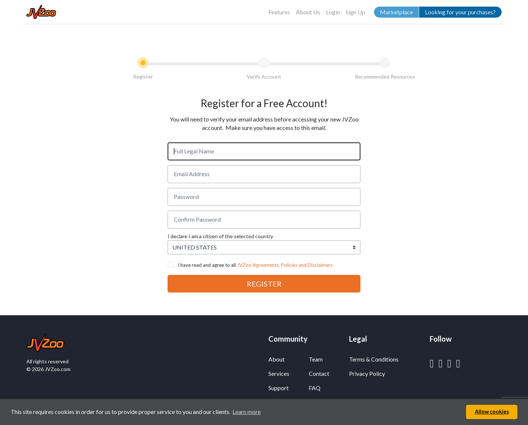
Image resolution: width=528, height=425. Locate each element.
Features (279, 11)
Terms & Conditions (374, 359)
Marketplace (396, 11)
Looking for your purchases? (460, 11)
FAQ (314, 387)
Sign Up (355, 11)
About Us (308, 11)
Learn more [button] (246, 411)
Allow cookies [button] (492, 411)
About (276, 359)
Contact (319, 373)
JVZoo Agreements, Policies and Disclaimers (285, 265)
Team (316, 359)
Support (278, 387)
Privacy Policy (367, 373)
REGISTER (264, 283)
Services (278, 373)
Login (333, 11)
